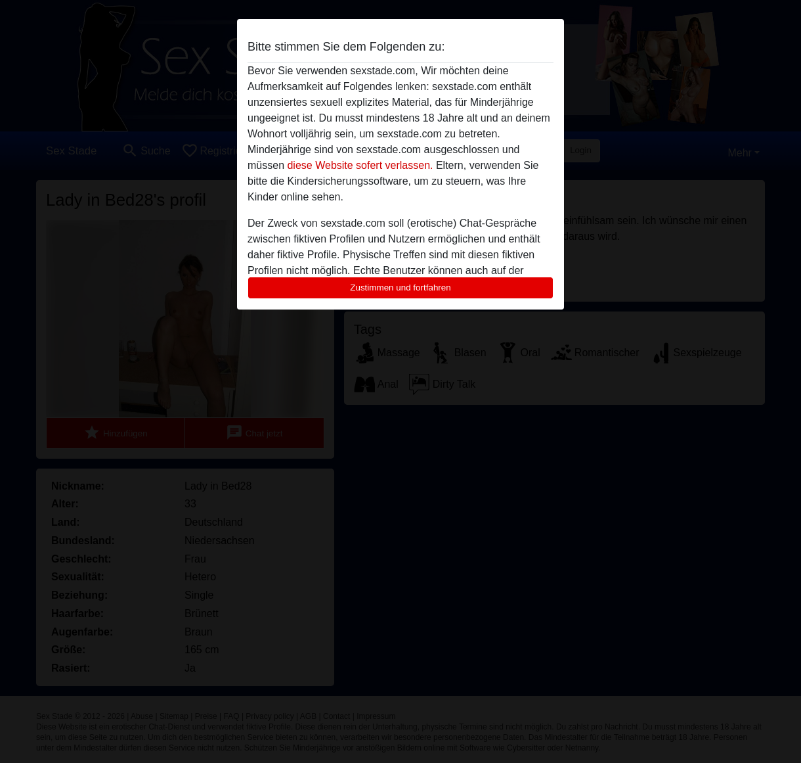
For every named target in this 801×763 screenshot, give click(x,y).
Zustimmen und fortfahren (400, 287)
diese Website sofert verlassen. (360, 165)
